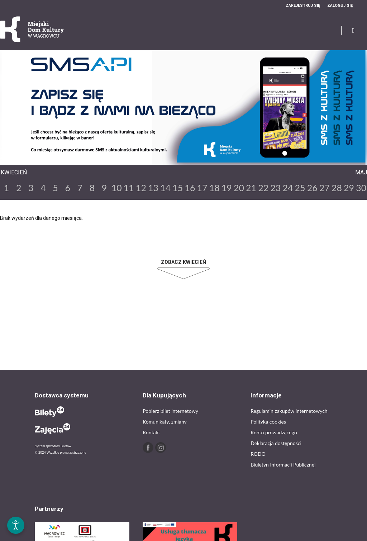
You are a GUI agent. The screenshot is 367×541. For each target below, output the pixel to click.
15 (177, 187)
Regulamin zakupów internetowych (289, 411)
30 (361, 187)
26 (312, 187)
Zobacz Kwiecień (183, 262)
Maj (361, 172)
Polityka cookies (268, 422)
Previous (178, 159)
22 (263, 187)
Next (189, 159)
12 (141, 187)
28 (337, 187)
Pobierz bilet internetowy (170, 411)
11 (129, 187)
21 (251, 187)
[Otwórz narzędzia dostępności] (15, 525)
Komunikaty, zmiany (165, 422)
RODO (258, 454)
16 (190, 187)
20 (239, 187)
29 (349, 187)
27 (324, 187)
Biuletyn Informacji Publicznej (283, 465)
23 (275, 187)
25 (300, 187)
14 (165, 187)
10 (116, 187)
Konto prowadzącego (274, 432)
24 (287, 187)
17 (202, 187)
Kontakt (151, 432)
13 (153, 187)
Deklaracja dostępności (276, 443)
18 (214, 187)
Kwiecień (14, 172)
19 (226, 187)
